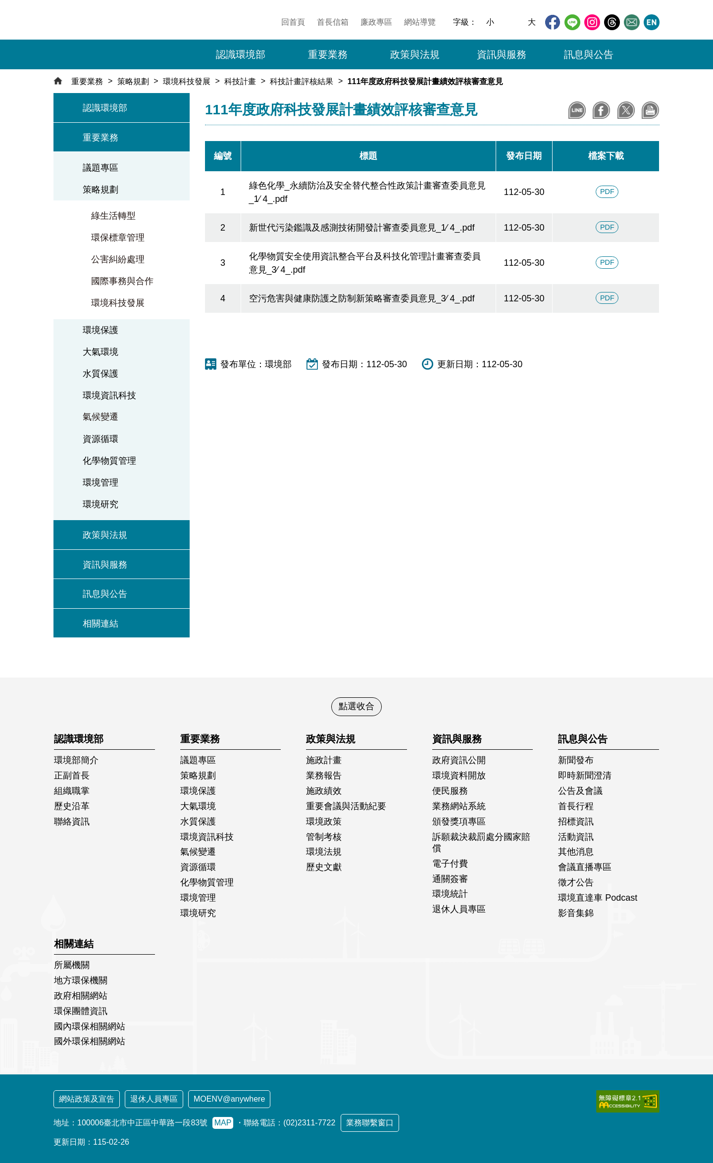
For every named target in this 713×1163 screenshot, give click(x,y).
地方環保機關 (80, 980)
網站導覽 (420, 22)
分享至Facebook (601, 110)
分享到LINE (577, 110)
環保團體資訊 (80, 1011)
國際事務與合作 (122, 281)
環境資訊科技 (109, 395)
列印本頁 (650, 110)
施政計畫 (324, 760)
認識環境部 (105, 108)
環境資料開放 (459, 775)
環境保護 (100, 330)
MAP (223, 1122)
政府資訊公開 (459, 760)
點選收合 (356, 706)
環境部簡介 (76, 760)
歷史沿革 (72, 806)
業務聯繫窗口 (370, 1122)
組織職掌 (72, 791)
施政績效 (324, 791)
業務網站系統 (459, 806)
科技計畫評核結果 (301, 81)
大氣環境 (100, 352)
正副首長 (72, 775)
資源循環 (100, 439)
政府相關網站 (80, 996)
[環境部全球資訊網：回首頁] (122, 37)
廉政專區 (376, 22)
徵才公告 (576, 882)
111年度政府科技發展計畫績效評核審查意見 (426, 81)
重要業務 (87, 81)
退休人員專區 (459, 909)
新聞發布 (576, 760)
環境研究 (100, 504)
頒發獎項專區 (459, 821)
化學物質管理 (109, 461)
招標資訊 (576, 821)
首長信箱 (333, 22)
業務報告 (324, 775)
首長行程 (576, 806)
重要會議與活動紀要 (346, 806)
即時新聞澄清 (584, 775)
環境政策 (324, 821)
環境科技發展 (186, 81)
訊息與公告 (105, 594)
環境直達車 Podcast (597, 898)
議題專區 (100, 168)
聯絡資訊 (72, 821)
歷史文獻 (324, 867)
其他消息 (576, 852)
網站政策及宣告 (86, 1099)
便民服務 (450, 791)
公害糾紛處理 (118, 259)
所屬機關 (72, 965)
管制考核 (324, 837)
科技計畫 (240, 81)
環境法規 (324, 852)
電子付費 (450, 864)
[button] (646, 54)
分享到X (626, 110)
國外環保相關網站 (89, 1041)
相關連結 (100, 624)
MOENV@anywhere (229, 1099)
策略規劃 (133, 81)
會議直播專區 (584, 867)
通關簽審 (450, 879)
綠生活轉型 (113, 216)
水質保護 (100, 374)
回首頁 (293, 22)
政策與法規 (105, 535)
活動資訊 (576, 837)
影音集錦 (576, 913)
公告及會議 (580, 791)
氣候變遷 (100, 417)
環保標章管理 (118, 237)
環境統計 (450, 894)
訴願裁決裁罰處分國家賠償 (481, 842)
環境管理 (100, 482)
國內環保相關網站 (89, 1026)
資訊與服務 (105, 565)
